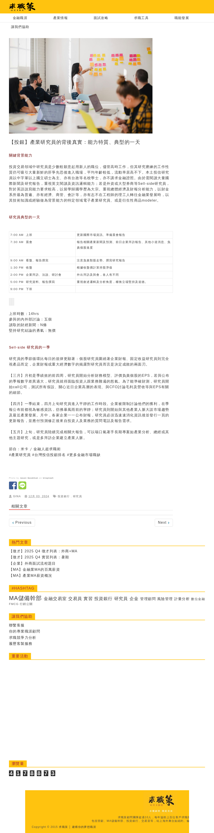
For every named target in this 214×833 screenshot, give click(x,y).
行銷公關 (31, 604)
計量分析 (185, 599)
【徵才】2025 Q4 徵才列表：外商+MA (43, 551)
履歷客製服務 (20, 644)
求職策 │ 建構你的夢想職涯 (77, 827)
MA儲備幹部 (26, 598)
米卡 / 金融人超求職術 (41, 449)
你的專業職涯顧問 (24, 631)
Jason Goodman (29, 478)
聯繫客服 (17, 625)
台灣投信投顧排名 (50, 455)
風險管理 (168, 599)
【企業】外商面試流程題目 (32, 563)
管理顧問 (151, 599)
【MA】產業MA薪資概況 (30, 575)
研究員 (77, 496)
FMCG (18, 604)
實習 (90, 598)
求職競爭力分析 (22, 637)
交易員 (77, 598)
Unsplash (48, 478)
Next (164, 522)
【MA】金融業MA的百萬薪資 (34, 569)
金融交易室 (56, 598)
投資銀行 (64, 496)
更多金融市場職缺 (85, 455)
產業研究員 (21, 455)
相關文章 (19, 506)
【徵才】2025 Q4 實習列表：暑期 (39, 557)
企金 (136, 598)
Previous (22, 522)
